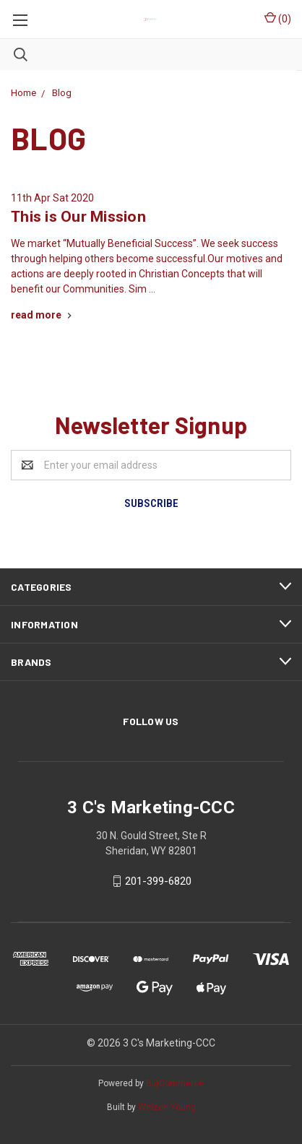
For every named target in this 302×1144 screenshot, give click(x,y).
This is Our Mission (78, 216)
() (277, 18)
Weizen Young (167, 1107)
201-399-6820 (158, 881)
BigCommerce (175, 1083)
